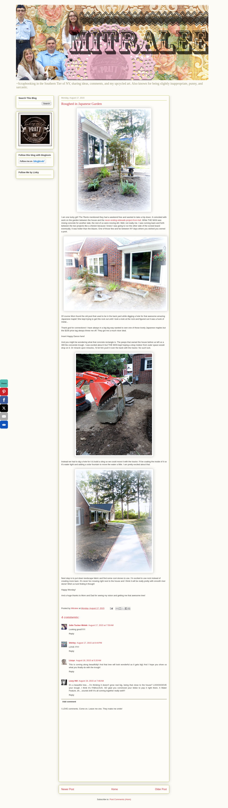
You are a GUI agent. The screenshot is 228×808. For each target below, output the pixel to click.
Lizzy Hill (73, 681)
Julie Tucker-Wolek (78, 625)
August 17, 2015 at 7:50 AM (101, 625)
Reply (71, 633)
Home (114, 789)
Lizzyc (72, 660)
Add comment (69, 701)
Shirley (72, 643)
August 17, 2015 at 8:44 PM (89, 643)
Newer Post (67, 789)
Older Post (161, 789)
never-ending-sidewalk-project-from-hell (123, 220)
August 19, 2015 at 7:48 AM (91, 681)
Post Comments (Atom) (120, 799)
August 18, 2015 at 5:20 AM (88, 660)
